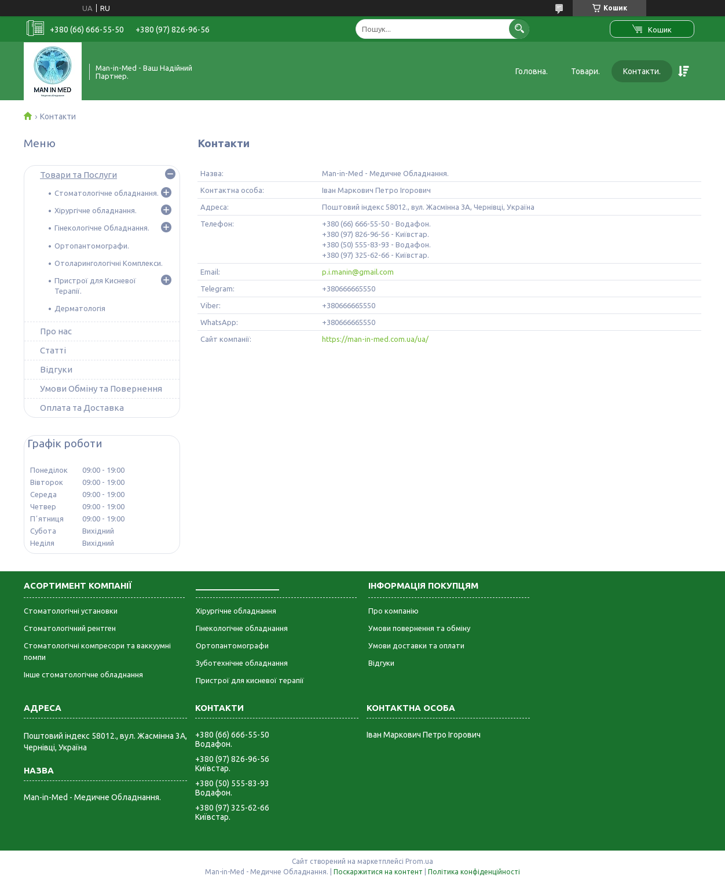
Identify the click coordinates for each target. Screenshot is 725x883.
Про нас (56, 331)
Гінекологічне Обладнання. (101, 228)
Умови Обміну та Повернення (101, 388)
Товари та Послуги (78, 175)
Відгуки (56, 369)
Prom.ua (419, 861)
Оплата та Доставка (82, 408)
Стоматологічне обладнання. (106, 193)
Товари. (585, 71)
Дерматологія (79, 308)
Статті (53, 350)
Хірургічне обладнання (236, 611)
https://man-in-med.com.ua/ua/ (375, 339)
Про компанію (393, 611)
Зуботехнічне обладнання (242, 663)
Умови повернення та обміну (419, 628)
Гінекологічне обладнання (242, 628)
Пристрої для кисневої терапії (250, 680)
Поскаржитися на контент (378, 871)
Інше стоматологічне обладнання (83, 674)
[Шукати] (519, 29)
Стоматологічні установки (71, 611)
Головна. (531, 71)
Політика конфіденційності (474, 871)
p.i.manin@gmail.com (358, 272)
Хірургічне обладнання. (95, 210)
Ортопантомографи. (91, 246)
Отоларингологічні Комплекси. (108, 263)
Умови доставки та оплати (416, 645)
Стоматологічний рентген (70, 628)
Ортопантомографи (232, 645)
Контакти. (642, 71)
